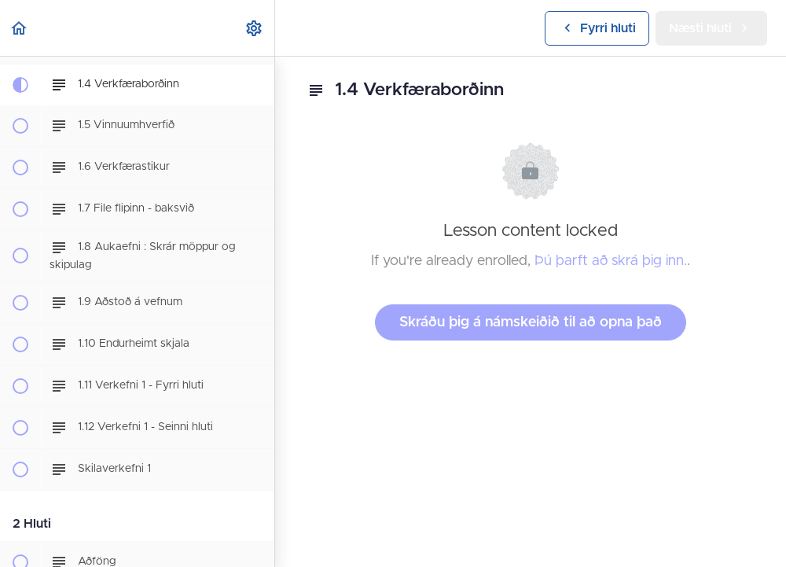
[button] (19, 28)
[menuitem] (254, 28)
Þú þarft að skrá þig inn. (610, 261)
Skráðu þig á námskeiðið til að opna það (530, 322)
